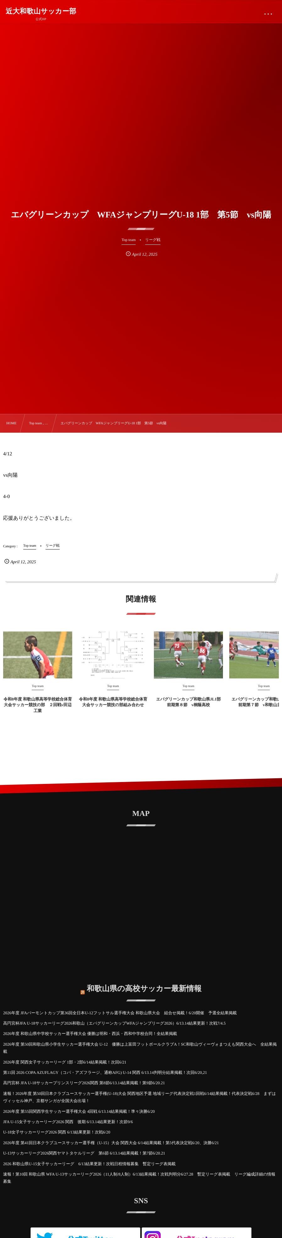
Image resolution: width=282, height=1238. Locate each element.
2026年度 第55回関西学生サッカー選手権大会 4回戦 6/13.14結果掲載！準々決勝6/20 (79, 1111)
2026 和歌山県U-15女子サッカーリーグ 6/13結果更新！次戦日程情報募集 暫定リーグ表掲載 (91, 1163)
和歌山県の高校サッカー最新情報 (144, 984)
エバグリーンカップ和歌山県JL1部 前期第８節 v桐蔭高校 (188, 706)
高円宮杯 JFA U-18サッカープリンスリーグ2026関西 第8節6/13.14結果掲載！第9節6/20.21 (84, 1082)
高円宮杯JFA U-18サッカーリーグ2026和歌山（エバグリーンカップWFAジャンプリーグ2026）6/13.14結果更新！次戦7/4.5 (114, 1023)
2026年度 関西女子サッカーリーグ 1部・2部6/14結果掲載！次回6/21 (64, 1062)
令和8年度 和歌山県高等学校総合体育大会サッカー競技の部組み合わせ (113, 706)
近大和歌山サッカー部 (41, 11)
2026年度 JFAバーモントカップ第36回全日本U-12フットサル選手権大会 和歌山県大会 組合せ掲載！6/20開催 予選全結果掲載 (120, 1012)
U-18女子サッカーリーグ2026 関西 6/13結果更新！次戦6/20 (56, 1132)
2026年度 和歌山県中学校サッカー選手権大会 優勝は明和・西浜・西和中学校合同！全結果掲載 (90, 1033)
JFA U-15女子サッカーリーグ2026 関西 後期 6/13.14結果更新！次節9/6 (68, 1121)
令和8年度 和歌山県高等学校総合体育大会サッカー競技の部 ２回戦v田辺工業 (37, 709)
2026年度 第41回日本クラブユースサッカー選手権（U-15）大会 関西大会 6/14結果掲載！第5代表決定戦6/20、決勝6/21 (111, 1142)
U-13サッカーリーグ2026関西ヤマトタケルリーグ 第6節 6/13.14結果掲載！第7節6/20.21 (84, 1153)
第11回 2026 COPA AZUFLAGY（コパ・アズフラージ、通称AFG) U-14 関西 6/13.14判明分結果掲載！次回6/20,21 (105, 1072)
